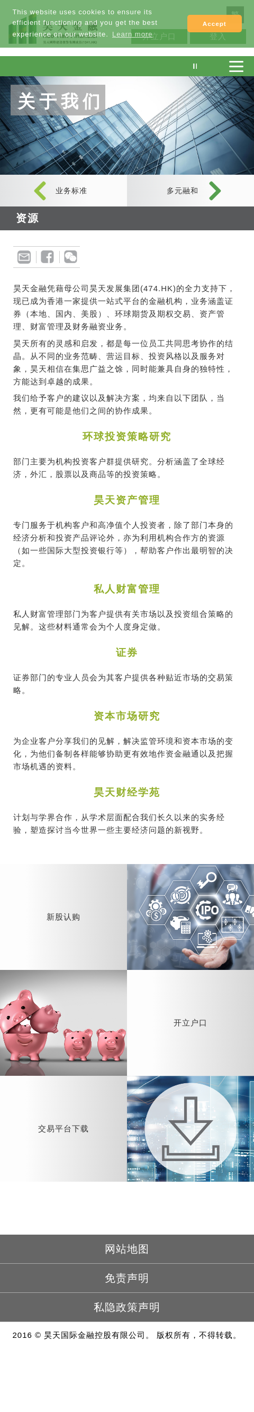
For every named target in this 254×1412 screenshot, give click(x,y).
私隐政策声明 (127, 1307)
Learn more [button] (132, 34)
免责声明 (127, 1278)
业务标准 (71, 190)
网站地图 (127, 1249)
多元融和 (182, 190)
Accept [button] (214, 23)
